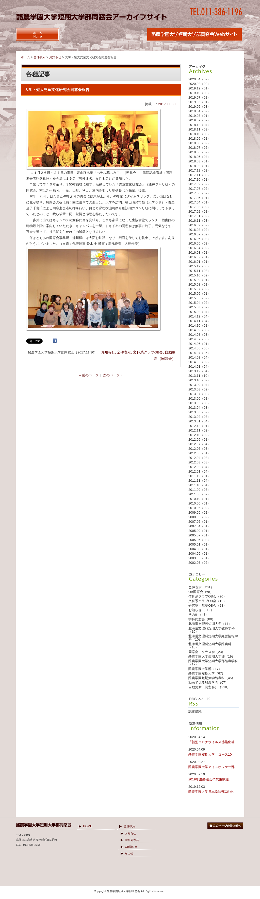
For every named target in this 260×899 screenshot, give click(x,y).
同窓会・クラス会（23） (206, 651)
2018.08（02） (199, 143)
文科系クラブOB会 (148, 352)
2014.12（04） (199, 316)
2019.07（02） (199, 97)
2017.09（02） (199, 184)
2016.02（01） (199, 257)
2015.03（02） (199, 307)
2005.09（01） (199, 530)
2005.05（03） (199, 539)
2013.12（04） (199, 371)
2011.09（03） (199, 489)
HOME (87, 826)
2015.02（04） (199, 311)
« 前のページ (89, 375)
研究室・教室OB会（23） (207, 605)
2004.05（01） (199, 553)
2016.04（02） (199, 248)
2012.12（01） (199, 425)
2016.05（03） (199, 243)
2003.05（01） (199, 558)
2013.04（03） (199, 407)
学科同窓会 (132, 839)
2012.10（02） (199, 435)
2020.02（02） (199, 83)
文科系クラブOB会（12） (207, 601)
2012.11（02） (199, 430)
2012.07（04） (199, 444)
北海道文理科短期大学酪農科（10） (209, 645)
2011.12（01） (199, 476)
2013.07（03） (199, 394)
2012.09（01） (199, 439)
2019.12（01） (199, 88)
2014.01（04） (199, 366)
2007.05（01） (199, 521)
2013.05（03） (199, 403)
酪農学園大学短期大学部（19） (211, 656)
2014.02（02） (199, 362)
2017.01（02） (199, 216)
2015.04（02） (199, 302)
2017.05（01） (199, 197)
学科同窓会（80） (201, 619)
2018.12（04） (199, 124)
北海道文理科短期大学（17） (210, 623)
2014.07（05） (199, 339)
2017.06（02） (199, 193)
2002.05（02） (199, 562)
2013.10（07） (199, 380)
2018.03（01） (199, 161)
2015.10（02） (199, 275)
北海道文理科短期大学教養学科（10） (211, 630)
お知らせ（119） (201, 610)
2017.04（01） (199, 202)
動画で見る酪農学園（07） (208, 682)
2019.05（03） (199, 106)
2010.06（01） (199, 503)
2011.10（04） (199, 485)
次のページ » (112, 375)
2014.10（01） (199, 325)
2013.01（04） (199, 421)
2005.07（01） (199, 535)
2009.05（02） (199, 512)
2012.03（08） (199, 462)
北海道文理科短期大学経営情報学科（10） (213, 637)
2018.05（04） (199, 156)
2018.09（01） (199, 138)
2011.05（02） (199, 494)
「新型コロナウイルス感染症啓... (213, 739)
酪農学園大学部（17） (205, 668)
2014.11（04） (199, 321)
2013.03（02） (199, 412)
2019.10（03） (199, 93)
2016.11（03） (199, 220)
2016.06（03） (199, 238)
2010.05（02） (199, 508)
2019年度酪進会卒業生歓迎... (213, 776)
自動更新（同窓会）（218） (209, 687)
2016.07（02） (199, 234)
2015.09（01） (199, 280)
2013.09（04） (199, 384)
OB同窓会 (131, 846)
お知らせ (108, 352)
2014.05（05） (199, 348)
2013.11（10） (199, 375)
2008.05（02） (199, 517)
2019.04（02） (199, 111)
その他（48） (198, 614)
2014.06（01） (199, 343)
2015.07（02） (199, 289)
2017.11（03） (199, 175)
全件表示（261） (201, 587)
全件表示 (124, 352)
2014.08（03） (199, 334)
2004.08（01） (199, 549)
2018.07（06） (199, 147)
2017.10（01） (199, 179)
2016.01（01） (199, 261)
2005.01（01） (199, 544)
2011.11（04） (199, 480)
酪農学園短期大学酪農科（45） (211, 678)
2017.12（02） (199, 170)
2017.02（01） (199, 211)
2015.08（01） (199, 284)
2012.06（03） (199, 448)
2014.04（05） (199, 352)
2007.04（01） (199, 526)
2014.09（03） (199, 330)
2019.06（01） (199, 102)
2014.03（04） (199, 357)
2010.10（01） (199, 498)
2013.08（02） (199, 389)
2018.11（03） (199, 129)
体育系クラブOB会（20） (207, 596)
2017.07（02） (199, 188)
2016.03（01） (199, 252)
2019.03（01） (199, 115)
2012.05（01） (199, 453)
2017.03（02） (199, 207)
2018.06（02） (199, 152)
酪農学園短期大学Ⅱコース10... (213, 751)
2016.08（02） (199, 229)
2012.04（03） (199, 457)
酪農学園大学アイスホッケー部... (213, 764)
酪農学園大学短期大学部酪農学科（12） (213, 662)
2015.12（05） (199, 266)
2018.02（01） (199, 165)
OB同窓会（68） (200, 591)
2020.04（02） (199, 79)
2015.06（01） (199, 293)
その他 (129, 853)
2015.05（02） (199, 298)
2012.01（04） (199, 471)
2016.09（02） (199, 225)
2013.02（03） (199, 416)
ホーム (25, 57)
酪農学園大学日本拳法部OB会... (213, 789)
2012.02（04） (199, 467)
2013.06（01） (199, 398)
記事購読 (195, 711)
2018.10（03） (199, 134)
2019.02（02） (199, 120)
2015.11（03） (199, 270)
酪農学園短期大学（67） (206, 673)
